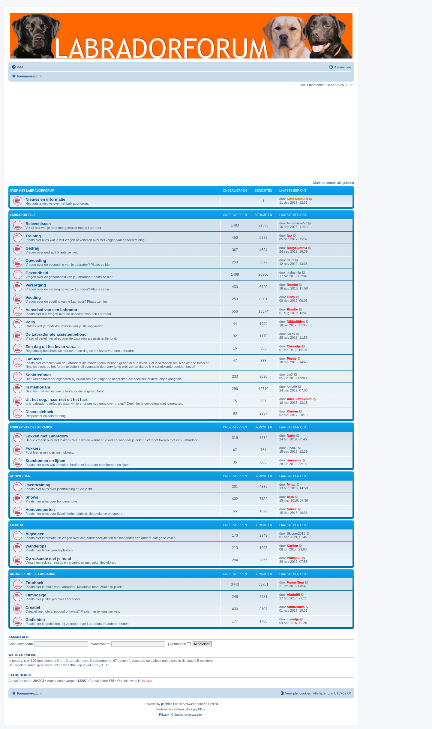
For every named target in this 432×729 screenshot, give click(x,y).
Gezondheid (37, 273)
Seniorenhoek (39, 375)
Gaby (291, 297)
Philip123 (294, 558)
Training (33, 236)
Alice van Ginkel (299, 399)
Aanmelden (18, 637)
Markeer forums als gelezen (333, 182)
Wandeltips (36, 546)
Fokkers (33, 448)
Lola (149, 680)
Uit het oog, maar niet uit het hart (57, 399)
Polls (30, 322)
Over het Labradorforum (32, 190)
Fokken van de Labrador (31, 427)
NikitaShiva (295, 321)
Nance (292, 509)
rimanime (294, 460)
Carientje (294, 346)
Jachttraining (38, 485)
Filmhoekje (36, 595)
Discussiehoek (39, 412)
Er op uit (17, 525)
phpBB (165, 704)
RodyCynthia (297, 248)
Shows (32, 497)
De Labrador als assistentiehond (56, 334)
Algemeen (35, 534)
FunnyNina (295, 582)
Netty (291, 435)
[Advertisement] (181, 134)
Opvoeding (36, 260)
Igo (289, 235)
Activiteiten (20, 476)
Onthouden (180, 644)
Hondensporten (40, 509)
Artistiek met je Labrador (33, 574)
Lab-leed (34, 359)
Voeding (33, 297)
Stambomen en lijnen (45, 460)
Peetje (291, 358)
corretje (293, 619)
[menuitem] (17, 67)
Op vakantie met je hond (48, 558)
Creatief (33, 607)
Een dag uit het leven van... (51, 346)
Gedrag (32, 248)
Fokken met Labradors (47, 436)
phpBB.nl (199, 709)
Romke (292, 284)
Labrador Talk (23, 215)
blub (290, 497)
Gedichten (35, 619)
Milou (291, 484)
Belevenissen (38, 223)
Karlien (292, 411)
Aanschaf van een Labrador (51, 310)
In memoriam (38, 387)
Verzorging (36, 285)
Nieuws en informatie (45, 199)
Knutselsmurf (297, 199)
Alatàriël (293, 594)
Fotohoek (34, 582)
